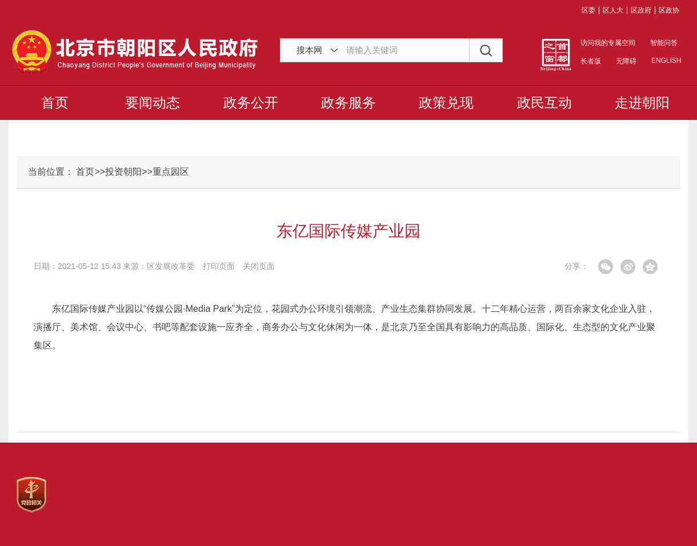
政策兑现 (446, 102)
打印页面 (219, 266)
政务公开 (250, 102)
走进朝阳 (642, 102)
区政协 (669, 10)
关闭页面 (259, 266)
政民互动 (544, 102)
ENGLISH (665, 61)
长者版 (590, 61)
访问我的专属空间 (607, 43)
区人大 (613, 10)
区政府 (641, 10)
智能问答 (664, 43)
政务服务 (348, 102)
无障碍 (626, 61)
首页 (55, 102)
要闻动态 (152, 102)
